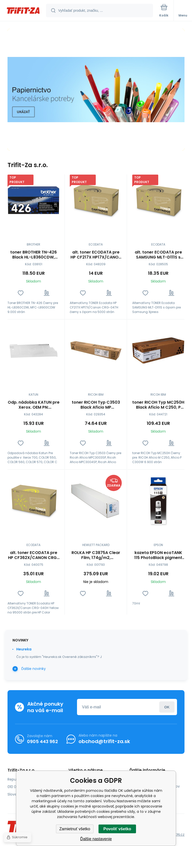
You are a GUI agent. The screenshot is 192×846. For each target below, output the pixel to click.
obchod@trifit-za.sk (104, 741)
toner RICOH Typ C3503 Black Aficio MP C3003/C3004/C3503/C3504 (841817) (96, 405)
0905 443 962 (42, 741)
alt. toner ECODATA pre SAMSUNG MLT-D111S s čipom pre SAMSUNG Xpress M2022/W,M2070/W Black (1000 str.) (158, 255)
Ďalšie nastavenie (96, 839)
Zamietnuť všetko (74, 829)
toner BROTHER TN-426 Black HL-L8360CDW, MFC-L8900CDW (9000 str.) (34, 255)
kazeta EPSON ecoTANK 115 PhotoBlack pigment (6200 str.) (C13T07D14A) (158, 555)
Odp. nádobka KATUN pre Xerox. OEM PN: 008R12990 (34, 405)
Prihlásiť (166, 707)
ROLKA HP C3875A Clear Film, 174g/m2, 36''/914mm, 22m (96, 555)
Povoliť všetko (117, 829)
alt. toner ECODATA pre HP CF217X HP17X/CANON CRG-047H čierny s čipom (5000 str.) (95, 255)
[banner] (23, 11)
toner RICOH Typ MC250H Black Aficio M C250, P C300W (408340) (158, 405)
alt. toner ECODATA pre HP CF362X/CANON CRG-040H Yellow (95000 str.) (33, 555)
